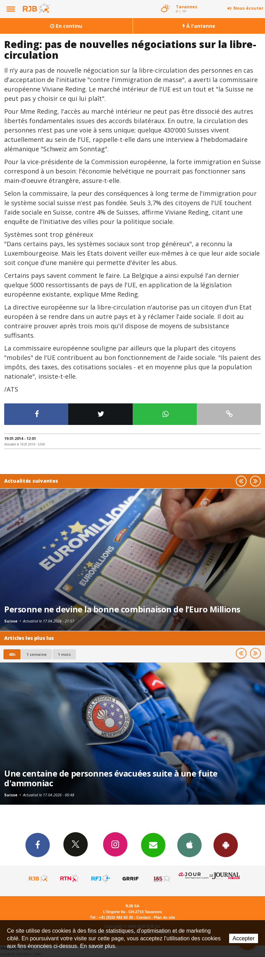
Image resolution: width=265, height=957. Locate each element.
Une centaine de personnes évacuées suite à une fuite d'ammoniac (111, 778)
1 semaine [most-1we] (36, 654)
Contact (143, 917)
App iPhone (189, 845)
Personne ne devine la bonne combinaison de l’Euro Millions (122, 609)
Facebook (37, 845)
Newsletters (153, 845)
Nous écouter (248, 8)
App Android (225, 845)
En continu (66, 26)
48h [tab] (12, 654)
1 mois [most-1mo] (64, 654)
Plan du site (164, 917)
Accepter (244, 938)
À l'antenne (198, 26)
